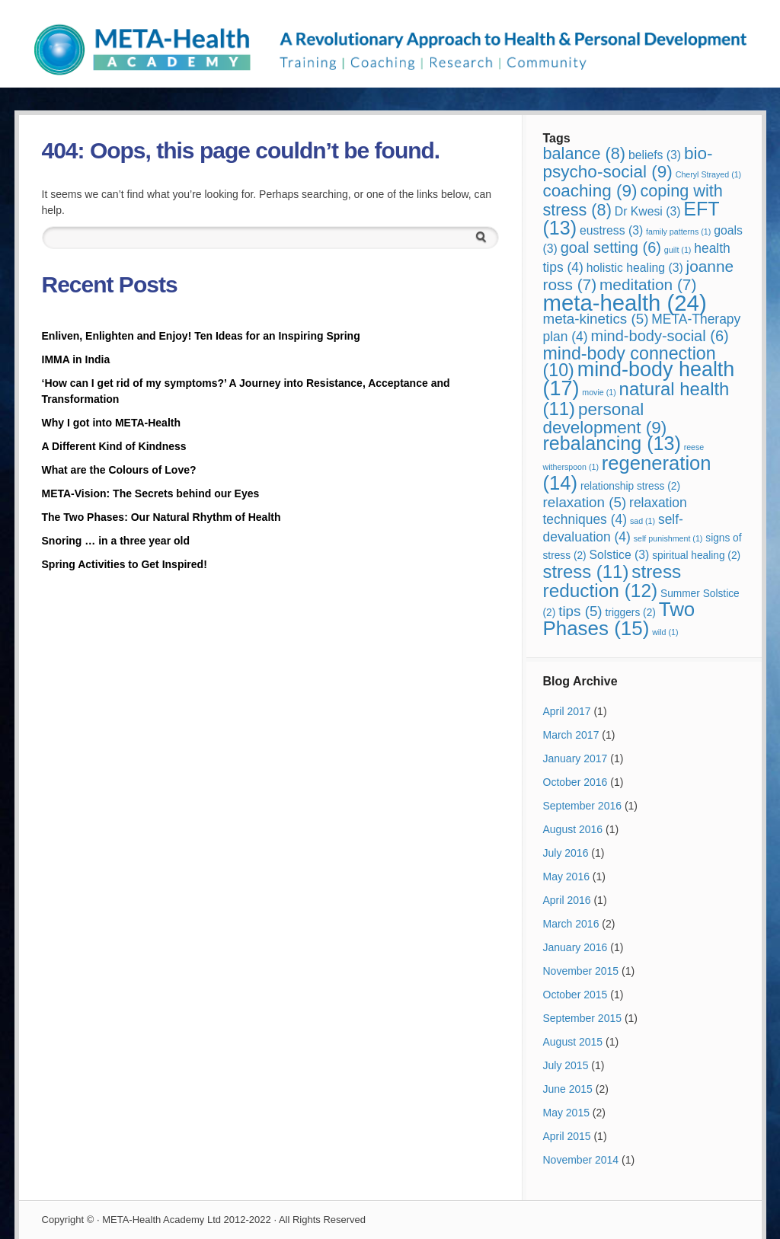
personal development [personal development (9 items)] (605, 418)
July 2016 (566, 853)
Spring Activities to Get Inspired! (126, 564)
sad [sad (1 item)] (642, 520)
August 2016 (573, 829)
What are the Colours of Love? (119, 470)
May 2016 (566, 876)
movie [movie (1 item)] (598, 392)
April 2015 (567, 1136)
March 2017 (571, 735)
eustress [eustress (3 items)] (611, 230)
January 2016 (575, 947)
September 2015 (582, 1018)
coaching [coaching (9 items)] (590, 190)
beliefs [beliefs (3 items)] (654, 154)
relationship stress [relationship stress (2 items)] (630, 486)
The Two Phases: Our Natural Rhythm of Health (161, 517)
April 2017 (567, 711)
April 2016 (567, 900)
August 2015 (573, 1042)
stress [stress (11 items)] (586, 571)
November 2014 (581, 1160)
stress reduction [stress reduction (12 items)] (612, 581)
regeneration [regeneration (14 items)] (627, 472)
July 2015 (566, 1065)
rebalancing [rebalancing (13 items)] (612, 443)
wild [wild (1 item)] (665, 632)
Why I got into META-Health (111, 423)
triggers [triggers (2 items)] (631, 612)
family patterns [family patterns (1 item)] (678, 231)
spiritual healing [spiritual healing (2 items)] (696, 555)
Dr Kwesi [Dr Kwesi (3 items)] (648, 211)
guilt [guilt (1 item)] (678, 249)
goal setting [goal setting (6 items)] (611, 247)
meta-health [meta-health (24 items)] (625, 302)
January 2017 (575, 758)
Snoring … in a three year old (116, 541)
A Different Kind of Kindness (114, 446)
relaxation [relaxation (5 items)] (585, 502)
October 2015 (575, 994)
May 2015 (566, 1112)
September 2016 (582, 806)
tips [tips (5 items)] (580, 611)
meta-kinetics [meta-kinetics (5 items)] (596, 319)
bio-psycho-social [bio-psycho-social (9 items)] (628, 162)
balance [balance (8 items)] (584, 153)
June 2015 (568, 1089)
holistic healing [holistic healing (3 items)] (635, 267)
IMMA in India (76, 359)
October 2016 (575, 782)
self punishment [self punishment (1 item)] (668, 538)
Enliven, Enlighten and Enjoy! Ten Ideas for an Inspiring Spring (201, 336)
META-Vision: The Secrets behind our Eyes (151, 493)
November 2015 (581, 971)
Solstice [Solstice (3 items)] (620, 554)
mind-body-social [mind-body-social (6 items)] (660, 335)
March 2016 (571, 924)
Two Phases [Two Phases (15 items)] (619, 619)
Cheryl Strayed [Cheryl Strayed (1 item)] (708, 174)
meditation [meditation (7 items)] (647, 284)
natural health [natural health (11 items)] (636, 398)
